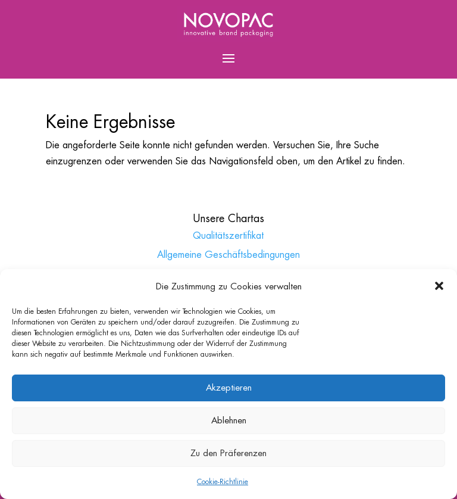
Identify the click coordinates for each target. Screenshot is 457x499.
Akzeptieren (229, 387)
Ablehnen (228, 420)
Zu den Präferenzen (228, 453)
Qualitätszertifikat (228, 235)
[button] (439, 286)
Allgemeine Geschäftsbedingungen (228, 254)
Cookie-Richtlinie (222, 481)
